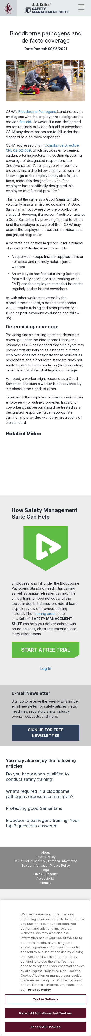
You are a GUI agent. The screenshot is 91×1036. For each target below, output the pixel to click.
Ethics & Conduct (45, 874)
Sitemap (45, 883)
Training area (43, 614)
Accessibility (45, 878)
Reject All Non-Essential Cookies (45, 1013)
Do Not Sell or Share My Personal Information (46, 861)
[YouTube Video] (45, 465)
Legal (45, 870)
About (45, 852)
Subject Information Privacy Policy (45, 865)
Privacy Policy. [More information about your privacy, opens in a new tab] (40, 989)
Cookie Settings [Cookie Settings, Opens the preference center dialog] (45, 999)
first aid (25, 122)
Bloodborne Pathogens (37, 112)
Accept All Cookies (45, 1027)
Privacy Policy (46, 857)
